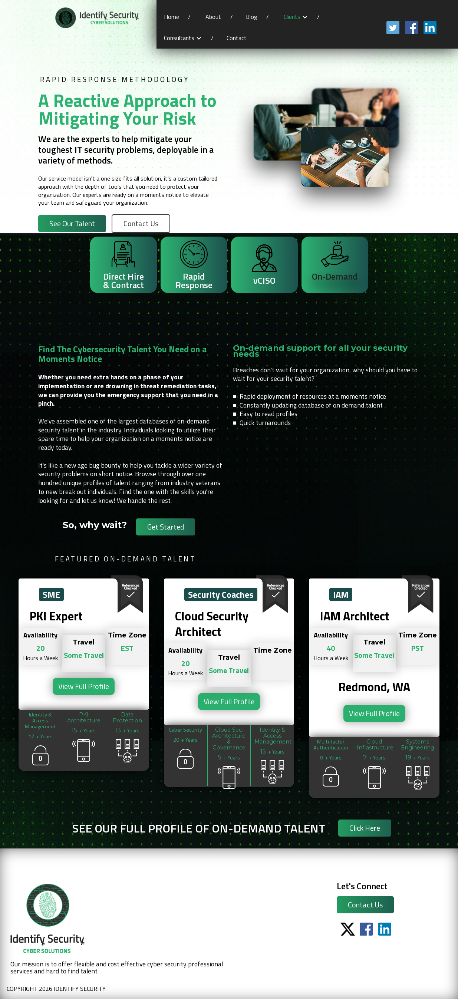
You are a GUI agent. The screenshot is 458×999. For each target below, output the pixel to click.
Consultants (179, 37)
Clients (292, 16)
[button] (295, 16)
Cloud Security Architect (211, 624)
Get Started (165, 527)
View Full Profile (83, 686)
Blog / (257, 16)
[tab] (123, 265)
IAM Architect (354, 616)
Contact (237, 37)
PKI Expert (56, 616)
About (213, 16)
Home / (177, 16)
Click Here (364, 828)
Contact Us (365, 904)
